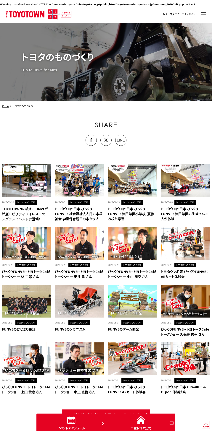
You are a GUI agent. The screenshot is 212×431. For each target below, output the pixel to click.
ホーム (5, 106)
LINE (121, 140)
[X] (106, 140)
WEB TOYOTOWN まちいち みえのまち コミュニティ (39, 14)
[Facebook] (91, 140)
